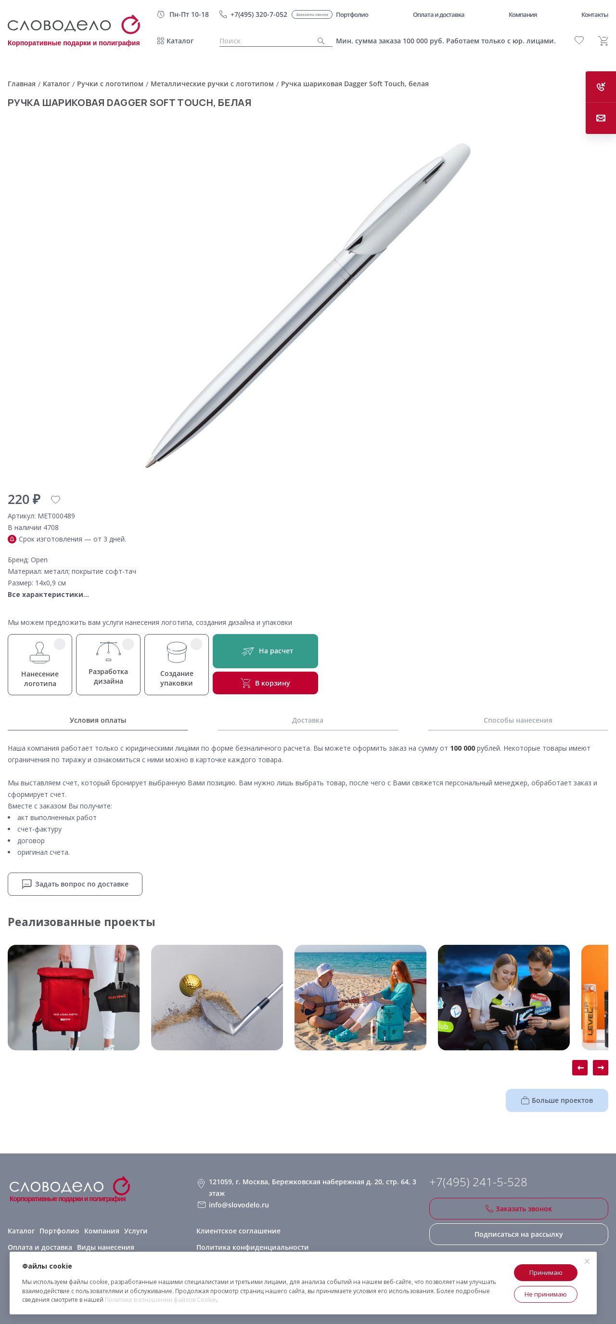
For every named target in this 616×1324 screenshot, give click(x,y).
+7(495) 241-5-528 (478, 1182)
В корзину (265, 683)
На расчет (265, 651)
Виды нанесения (105, 1247)
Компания (101, 1230)
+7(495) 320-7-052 (259, 14)
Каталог (180, 40)
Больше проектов (557, 1100)
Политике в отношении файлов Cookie (160, 1300)
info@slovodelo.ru (239, 1204)
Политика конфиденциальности (252, 1247)
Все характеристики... (48, 594)
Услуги (136, 1230)
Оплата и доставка (40, 1247)
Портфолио (59, 1230)
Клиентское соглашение (238, 1230)
